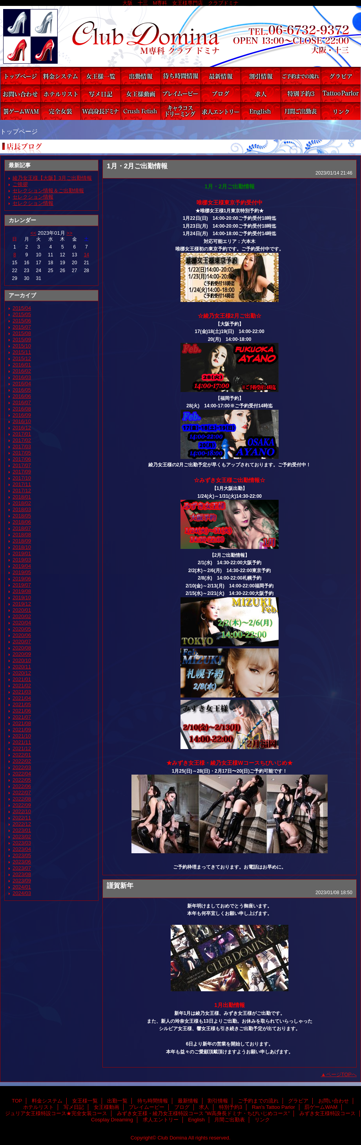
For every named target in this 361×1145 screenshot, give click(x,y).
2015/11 (22, 352)
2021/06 (22, 711)
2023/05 (22, 855)
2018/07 (22, 528)
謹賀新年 (120, 885)
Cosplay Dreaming (180, 111)
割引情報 (261, 76)
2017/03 (22, 446)
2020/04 (22, 623)
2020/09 (22, 654)
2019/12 (22, 604)
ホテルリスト (60, 93)
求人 (261, 93)
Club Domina (180, 36)
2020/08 (22, 648)
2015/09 (22, 339)
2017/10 (22, 478)
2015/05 (22, 314)
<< (33, 233)
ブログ (221, 93)
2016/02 (22, 371)
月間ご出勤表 (301, 111)
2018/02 (22, 503)
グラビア (341, 76)
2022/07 (22, 792)
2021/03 (22, 692)
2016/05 (22, 390)
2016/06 (22, 396)
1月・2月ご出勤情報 (137, 166)
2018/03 (22, 509)
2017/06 (22, 459)
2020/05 (22, 629)
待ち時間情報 (180, 76)
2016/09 (22, 415)
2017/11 (22, 484)
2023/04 (22, 849)
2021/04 (22, 698)
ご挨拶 (20, 184)
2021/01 (22, 679)
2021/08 (22, 723)
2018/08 (22, 535)
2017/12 (22, 490)
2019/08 (22, 591)
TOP (20, 76)
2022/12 (22, 824)
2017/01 (22, 434)
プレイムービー (180, 93)
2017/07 (22, 465)
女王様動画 (140, 93)
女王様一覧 (100, 76)
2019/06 (22, 579)
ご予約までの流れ (301, 76)
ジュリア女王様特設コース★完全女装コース (60, 111)
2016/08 (22, 409)
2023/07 (22, 868)
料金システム (60, 76)
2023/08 (22, 874)
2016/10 (22, 421)
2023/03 (22, 843)
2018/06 (22, 522)
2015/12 (22, 358)
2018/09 (22, 541)
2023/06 (22, 862)
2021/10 (22, 736)
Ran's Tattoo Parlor (341, 93)
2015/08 (22, 333)
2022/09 (22, 805)
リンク (341, 111)
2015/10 (22, 346)
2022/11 (22, 818)
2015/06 (22, 321)
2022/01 (22, 755)
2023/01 (22, 830)
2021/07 (22, 717)
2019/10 (22, 597)
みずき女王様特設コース (140, 111)
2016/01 (22, 365)
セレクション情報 (33, 197)
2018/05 (22, 516)
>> (69, 233)
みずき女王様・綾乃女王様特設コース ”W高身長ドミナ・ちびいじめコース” (100, 111)
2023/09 (22, 881)
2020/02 (22, 616)
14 (86, 255)
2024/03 (22, 893)
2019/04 (22, 566)
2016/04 (22, 384)
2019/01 (22, 553)
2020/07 (22, 641)
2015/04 (22, 308)
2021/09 (22, 730)
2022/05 (22, 780)
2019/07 (22, 585)
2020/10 (22, 660)
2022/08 (22, 799)
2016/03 (22, 377)
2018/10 (22, 547)
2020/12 (22, 673)
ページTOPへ (341, 1074)
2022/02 (22, 761)
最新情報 (221, 76)
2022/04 (22, 774)
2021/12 (22, 748)
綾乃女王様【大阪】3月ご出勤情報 (52, 178)
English (261, 111)
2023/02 (22, 836)
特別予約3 (301, 93)
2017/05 (22, 453)
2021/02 (22, 685)
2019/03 (22, 560)
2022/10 (22, 811)
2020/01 (22, 610)
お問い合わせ (20, 93)
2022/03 (22, 767)
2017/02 (22, 440)
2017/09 (22, 472)
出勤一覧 (140, 76)
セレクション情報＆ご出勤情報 (48, 190)
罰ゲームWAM (20, 111)
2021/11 (22, 742)
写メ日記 (100, 93)
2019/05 (22, 572)
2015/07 (22, 327)
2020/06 (22, 635)
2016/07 (22, 402)
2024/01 (22, 887)
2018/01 (22, 497)
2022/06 (22, 786)
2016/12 (22, 428)
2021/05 (22, 704)
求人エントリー (221, 111)
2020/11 (22, 667)
